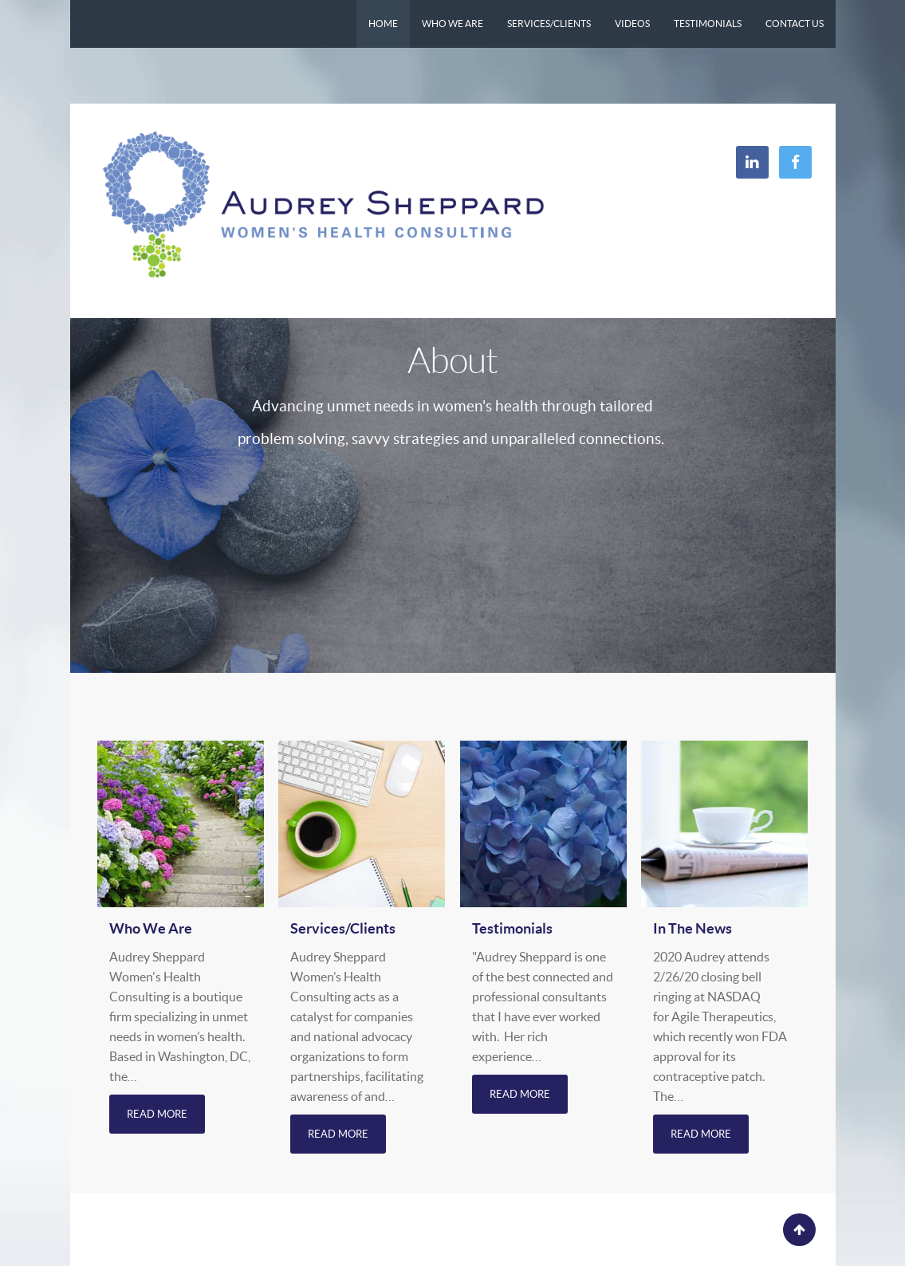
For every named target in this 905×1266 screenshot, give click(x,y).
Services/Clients (342, 928)
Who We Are (150, 928)
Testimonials (512, 928)
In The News (692, 928)
